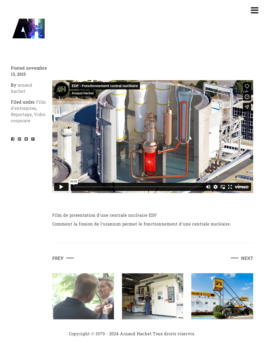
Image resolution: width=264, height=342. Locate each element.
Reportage (21, 114)
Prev (58, 258)
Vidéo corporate (28, 117)
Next (247, 258)
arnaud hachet (21, 88)
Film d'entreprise (28, 105)
